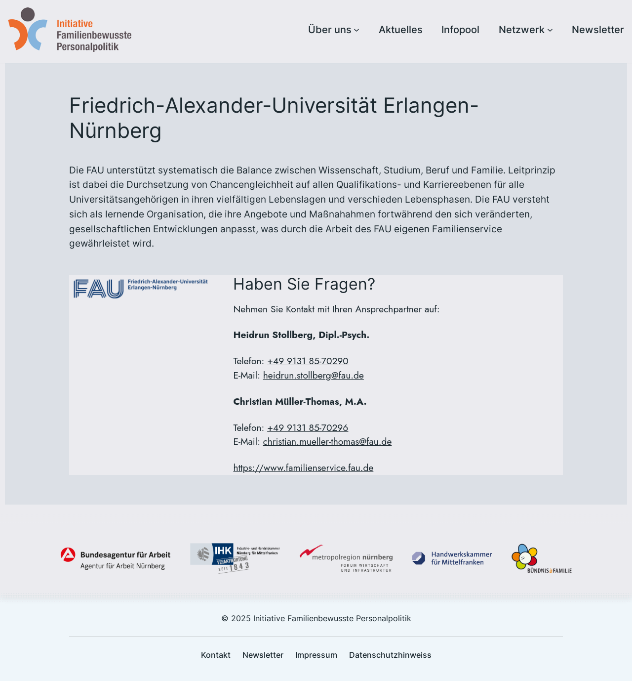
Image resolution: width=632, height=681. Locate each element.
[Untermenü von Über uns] (356, 30)
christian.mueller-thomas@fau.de (327, 441)
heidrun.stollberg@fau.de (313, 375)
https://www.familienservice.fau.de (303, 467)
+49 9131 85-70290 (308, 361)
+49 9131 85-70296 (307, 427)
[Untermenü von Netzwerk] (550, 30)
